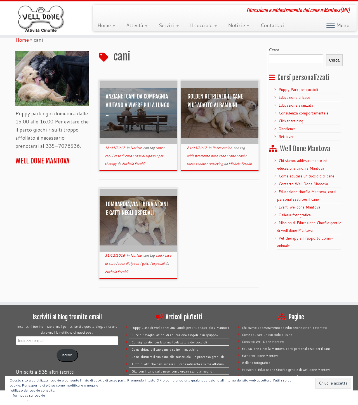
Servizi (169, 25)
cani (108, 155)
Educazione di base (294, 97)
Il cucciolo (203, 25)
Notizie (238, 25)
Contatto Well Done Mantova (303, 183)
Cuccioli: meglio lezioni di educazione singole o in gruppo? (174, 335)
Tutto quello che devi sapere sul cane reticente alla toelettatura (177, 364)
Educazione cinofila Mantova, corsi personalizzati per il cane (286, 349)
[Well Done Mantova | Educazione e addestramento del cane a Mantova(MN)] (41, 18)
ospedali (158, 263)
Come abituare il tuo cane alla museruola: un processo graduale (178, 357)
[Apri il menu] (330, 26)
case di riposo (145, 155)
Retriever (286, 136)
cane (159, 147)
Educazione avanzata (296, 105)
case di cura (123, 155)
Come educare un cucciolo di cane (306, 176)
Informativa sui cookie (27, 395)
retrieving (216, 163)
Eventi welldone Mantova (299, 207)
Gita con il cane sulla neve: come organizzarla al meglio (171, 371)
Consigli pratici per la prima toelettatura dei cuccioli (169, 342)
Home (106, 25)
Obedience (287, 128)
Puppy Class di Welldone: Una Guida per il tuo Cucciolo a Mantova (180, 328)
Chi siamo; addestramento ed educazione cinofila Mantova (285, 328)
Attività (136, 25)
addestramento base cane (207, 155)
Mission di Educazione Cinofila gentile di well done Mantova (286, 369)
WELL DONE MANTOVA (42, 161)
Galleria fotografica (295, 214)
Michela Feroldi (133, 163)
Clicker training (291, 120)
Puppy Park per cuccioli (298, 89)
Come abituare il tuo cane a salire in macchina (164, 349)
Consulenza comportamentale (303, 113)
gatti (146, 263)
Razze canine (222, 147)
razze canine (196, 163)
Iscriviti (67, 355)
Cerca (334, 60)
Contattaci (272, 25)
